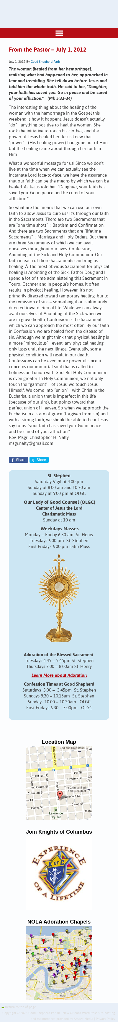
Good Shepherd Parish (46, 62)
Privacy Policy (105, 1019)
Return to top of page (20, 1007)
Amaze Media (83, 1019)
